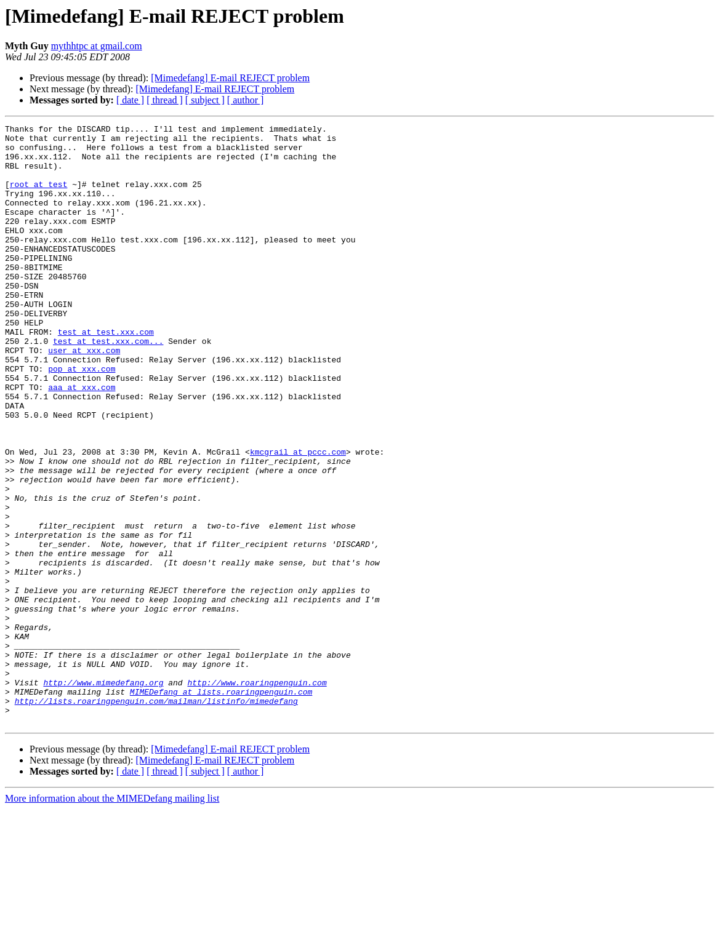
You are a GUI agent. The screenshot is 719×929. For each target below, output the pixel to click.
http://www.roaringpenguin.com (256, 794)
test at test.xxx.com (106, 374)
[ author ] (245, 100)
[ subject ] (205, 100)
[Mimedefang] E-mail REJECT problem (230, 78)
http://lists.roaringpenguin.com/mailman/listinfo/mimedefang (156, 817)
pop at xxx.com (81, 418)
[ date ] (130, 100)
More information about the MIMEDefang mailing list (112, 918)
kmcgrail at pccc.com (298, 518)
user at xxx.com (84, 396)
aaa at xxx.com (81, 440)
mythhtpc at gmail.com (96, 46)
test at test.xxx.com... (108, 385)
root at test (39, 196)
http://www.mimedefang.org (103, 794)
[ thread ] (165, 100)
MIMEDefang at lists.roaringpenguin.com (221, 805)
